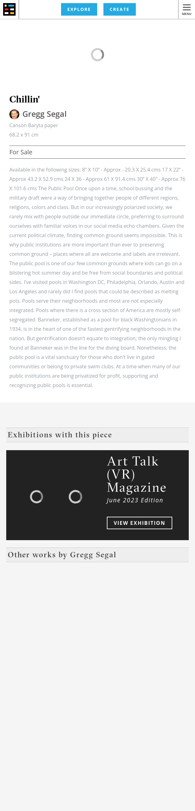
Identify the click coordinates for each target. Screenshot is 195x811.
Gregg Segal (44, 113)
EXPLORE (79, 9)
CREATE (120, 9)
